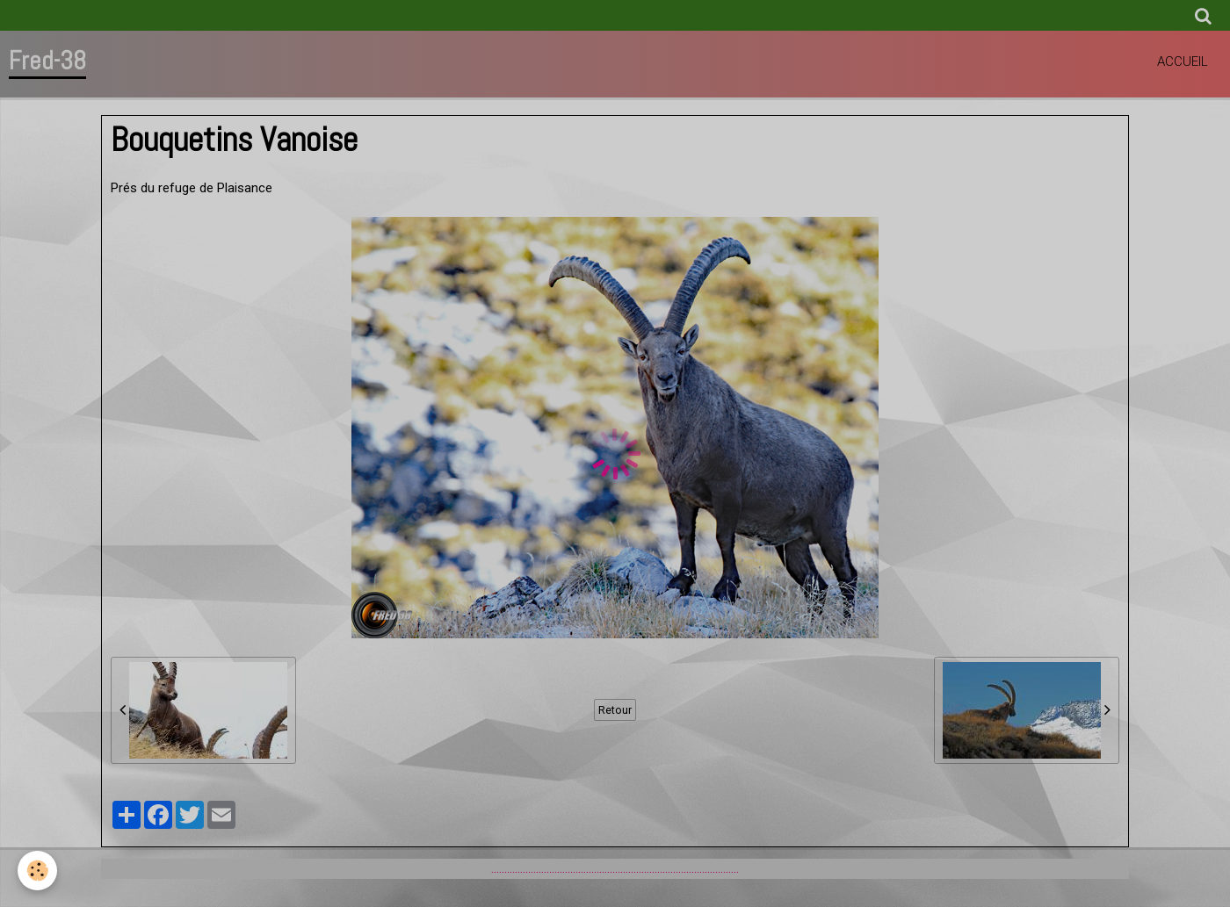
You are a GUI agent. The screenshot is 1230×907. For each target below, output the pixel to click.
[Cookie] (37, 870)
